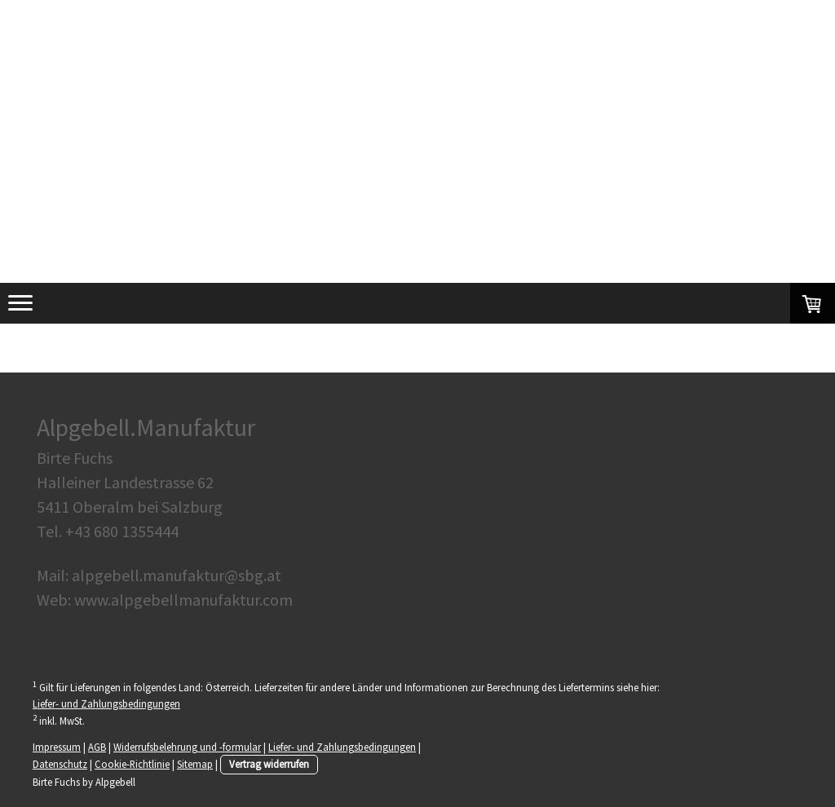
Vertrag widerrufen (269, 763)
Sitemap (195, 763)
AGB (97, 746)
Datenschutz (60, 763)
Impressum (57, 746)
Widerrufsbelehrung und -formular (187, 746)
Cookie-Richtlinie (132, 763)
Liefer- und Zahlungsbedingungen (106, 703)
